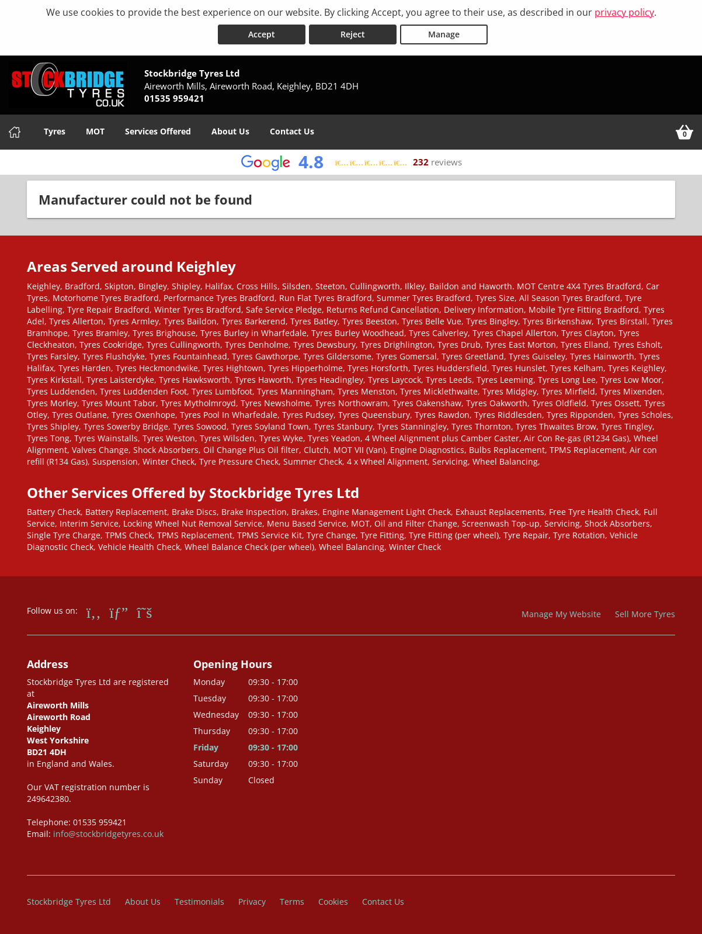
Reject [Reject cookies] (352, 34)
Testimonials (199, 901)
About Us (230, 131)
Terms (292, 901)
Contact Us (292, 131)
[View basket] (684, 132)
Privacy (252, 901)
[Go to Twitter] (144, 611)
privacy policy (624, 12)
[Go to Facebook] (93, 611)
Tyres (54, 131)
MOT (95, 131)
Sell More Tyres (645, 614)
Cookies (333, 901)
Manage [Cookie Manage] (444, 34)
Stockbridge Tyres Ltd (69, 901)
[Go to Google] (119, 611)
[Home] (14, 132)
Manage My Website (561, 614)
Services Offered (158, 131)
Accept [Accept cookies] (261, 34)
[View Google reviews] (351, 162)
